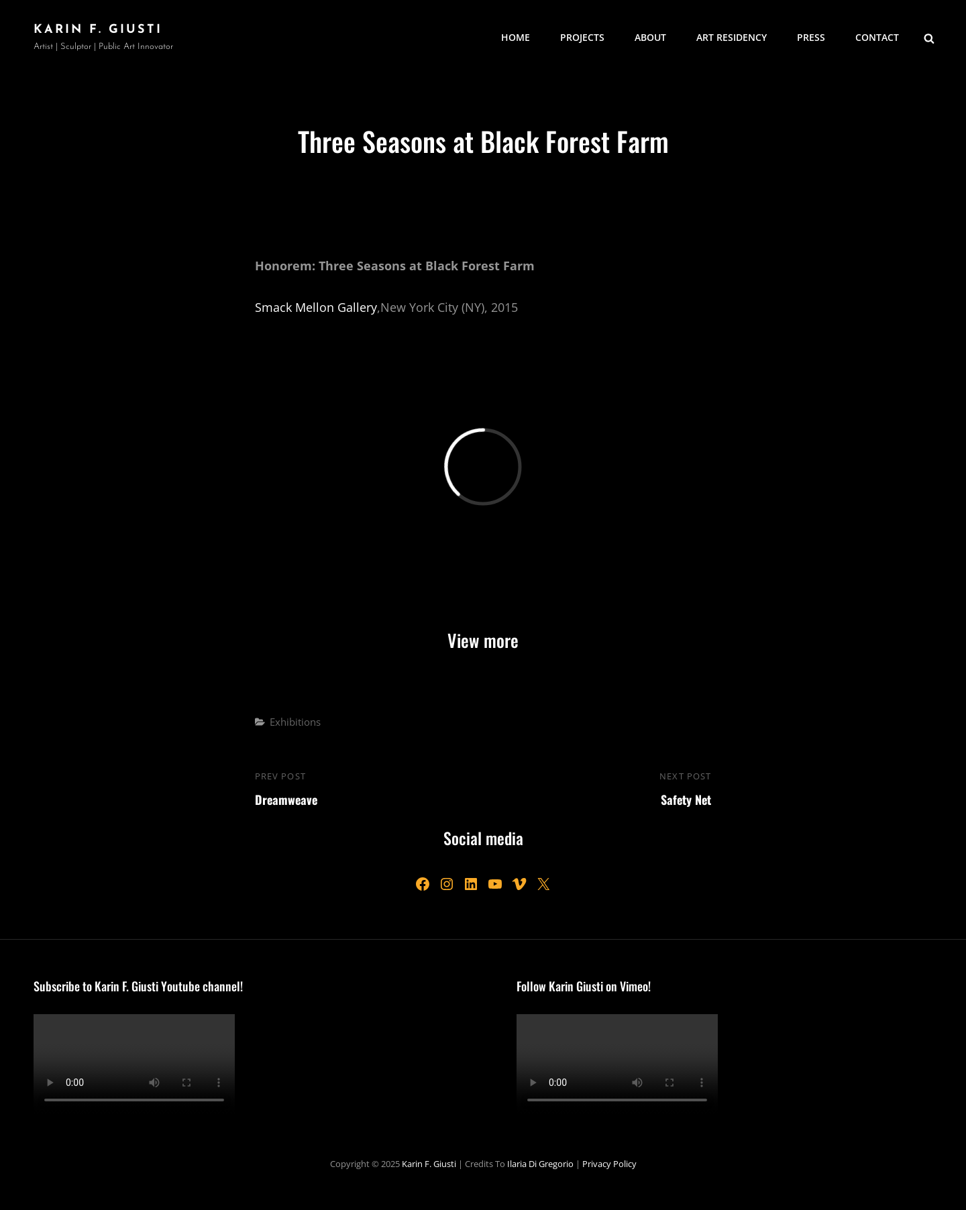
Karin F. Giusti (98, 29)
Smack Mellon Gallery (316, 307)
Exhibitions (295, 721)
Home (515, 37)
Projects (582, 37)
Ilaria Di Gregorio (540, 1164)
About (650, 37)
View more (483, 640)
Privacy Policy (609, 1164)
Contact (877, 37)
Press (811, 37)
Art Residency (731, 37)
